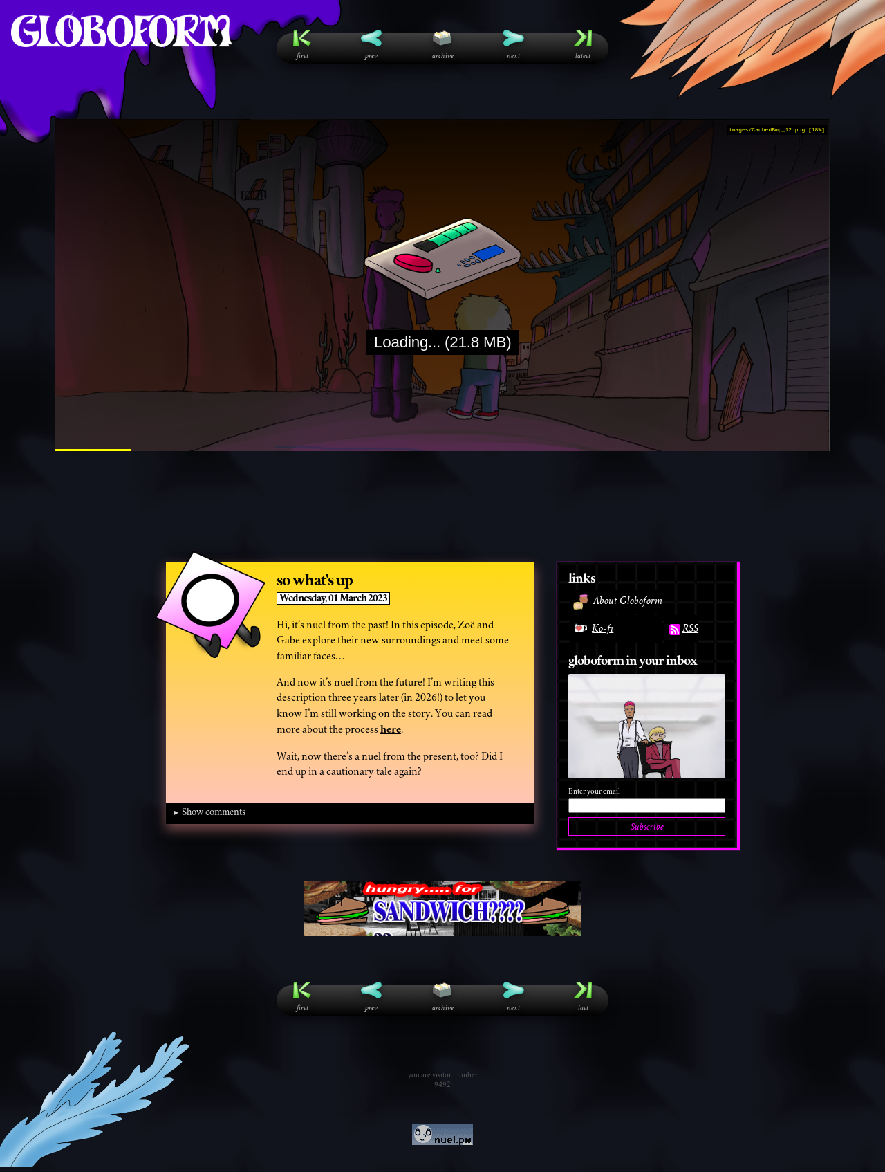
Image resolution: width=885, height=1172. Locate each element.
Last (583, 996)
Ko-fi (591, 628)
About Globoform (617, 600)
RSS (683, 628)
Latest (583, 44)
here (390, 729)
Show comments (213, 813)
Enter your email (594, 792)
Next (513, 44)
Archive (443, 44)
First (302, 44)
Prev (371, 44)
